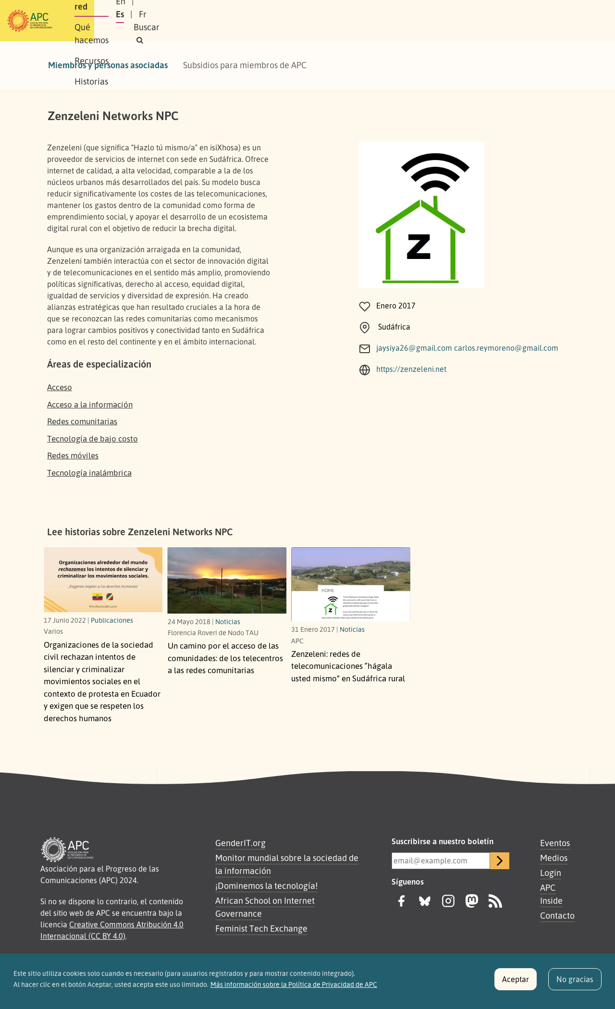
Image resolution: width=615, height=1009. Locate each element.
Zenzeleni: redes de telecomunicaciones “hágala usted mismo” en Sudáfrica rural (348, 666)
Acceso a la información (90, 404)
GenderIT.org (240, 842)
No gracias (574, 983)
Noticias (227, 621)
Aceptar (515, 983)
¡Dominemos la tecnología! (266, 885)
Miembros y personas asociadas (108, 65)
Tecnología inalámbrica (89, 473)
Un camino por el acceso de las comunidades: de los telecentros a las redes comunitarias (225, 657)
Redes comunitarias (82, 421)
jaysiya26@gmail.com (414, 348)
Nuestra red (184, 20)
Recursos (305, 20)
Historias (353, 20)
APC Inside (551, 894)
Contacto (557, 915)
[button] (550, 20)
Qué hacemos (247, 20)
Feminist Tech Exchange (261, 928)
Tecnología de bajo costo (92, 438)
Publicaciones (112, 619)
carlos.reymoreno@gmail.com (506, 348)
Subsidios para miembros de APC (245, 65)
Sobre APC (128, 20)
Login (550, 872)
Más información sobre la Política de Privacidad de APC (293, 987)
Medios (553, 857)
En (444, 20)
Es (468, 20)
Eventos (555, 842)
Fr (490, 20)
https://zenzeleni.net (411, 369)
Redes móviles (72, 455)
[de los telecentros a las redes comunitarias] (227, 580)
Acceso (59, 387)
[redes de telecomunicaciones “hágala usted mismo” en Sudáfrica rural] (350, 584)
